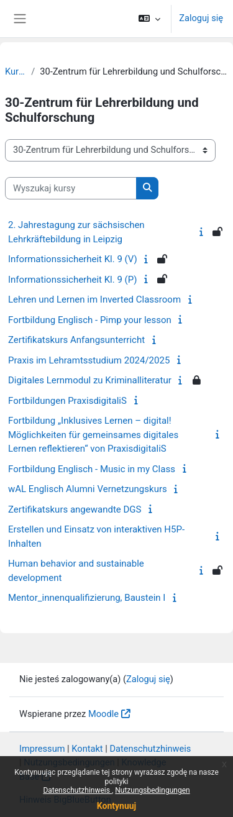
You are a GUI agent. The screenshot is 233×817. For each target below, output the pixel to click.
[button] (149, 18)
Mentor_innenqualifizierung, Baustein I (86, 597)
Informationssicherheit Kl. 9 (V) (72, 259)
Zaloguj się (201, 18)
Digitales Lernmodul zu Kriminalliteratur (89, 380)
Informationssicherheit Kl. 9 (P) (72, 279)
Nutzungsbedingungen (152, 790)
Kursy (15, 71)
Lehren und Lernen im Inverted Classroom (94, 299)
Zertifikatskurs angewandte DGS (74, 509)
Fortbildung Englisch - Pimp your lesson (89, 320)
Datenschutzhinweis (77, 790)
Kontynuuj (116, 806)
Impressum (42, 748)
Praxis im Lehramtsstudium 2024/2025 (89, 360)
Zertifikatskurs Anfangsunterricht (76, 339)
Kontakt (87, 748)
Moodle (103, 713)
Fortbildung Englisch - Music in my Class (91, 469)
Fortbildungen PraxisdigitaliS (67, 400)
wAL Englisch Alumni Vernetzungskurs (87, 489)
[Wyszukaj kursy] (71, 188)
